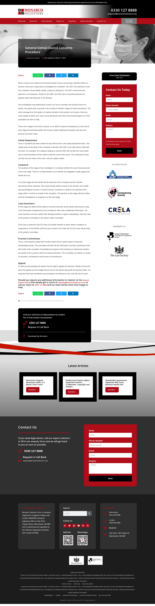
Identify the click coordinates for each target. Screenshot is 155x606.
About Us (60, 21)
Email (108, 115)
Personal (21, 21)
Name (108, 95)
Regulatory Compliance (54, 300)
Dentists (23, 300)
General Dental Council (36, 300)
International (46, 21)
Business (33, 21)
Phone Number (112, 105)
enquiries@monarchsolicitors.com (122, 14)
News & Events (86, 21)
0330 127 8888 (124, 10)
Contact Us (101, 21)
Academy (72, 21)
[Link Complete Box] (38, 386)
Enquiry (109, 125)
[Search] (89, 514)
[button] (38, 75)
